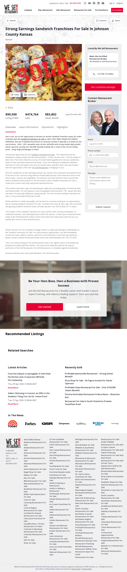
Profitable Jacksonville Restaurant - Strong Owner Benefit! (89, 375)
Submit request (103, 207)
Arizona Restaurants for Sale (34, 459)
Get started (44, 306)
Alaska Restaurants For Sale (34, 448)
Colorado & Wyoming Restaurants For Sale (33, 530)
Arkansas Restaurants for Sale (35, 464)
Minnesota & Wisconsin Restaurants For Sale (85, 459)
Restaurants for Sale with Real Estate (112, 456)
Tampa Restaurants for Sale (111, 517)
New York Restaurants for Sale (86, 504)
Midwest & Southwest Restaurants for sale (84, 448)
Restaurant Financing (84, 543)
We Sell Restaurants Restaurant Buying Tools (86, 539)
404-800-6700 (75, 3)
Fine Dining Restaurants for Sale (59, 456)
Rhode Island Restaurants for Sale (112, 472)
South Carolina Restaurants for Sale (110, 496)
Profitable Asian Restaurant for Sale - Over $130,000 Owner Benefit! (90, 389)
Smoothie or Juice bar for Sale (112, 491)
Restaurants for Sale (84, 557)
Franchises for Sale (57, 475)
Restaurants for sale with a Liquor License (112, 445)
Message (91, 173)
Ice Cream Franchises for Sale (60, 505)
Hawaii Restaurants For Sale (59, 500)
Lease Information (28, 127)
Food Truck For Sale (57, 469)
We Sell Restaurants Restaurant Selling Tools (86, 547)
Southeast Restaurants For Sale (111, 502)
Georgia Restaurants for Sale (60, 479)
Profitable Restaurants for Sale (85, 528)
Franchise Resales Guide (59, 472)
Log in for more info (73, 114)
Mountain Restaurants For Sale (85, 470)
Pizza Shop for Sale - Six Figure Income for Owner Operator (88, 382)
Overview (10, 127)
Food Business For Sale (59, 466)
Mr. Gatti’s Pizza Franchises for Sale (83, 475)
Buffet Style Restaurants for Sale (34, 495)
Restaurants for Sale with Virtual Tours (112, 461)
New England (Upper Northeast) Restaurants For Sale (85, 492)
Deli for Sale (29, 540)
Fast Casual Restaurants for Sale (60, 451)
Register (119, 3)
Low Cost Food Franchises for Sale (60, 548)
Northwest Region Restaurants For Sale (84, 520)
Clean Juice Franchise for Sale (34, 519)
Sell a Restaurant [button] (63, 10)
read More (13, 387)
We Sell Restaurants (40, 167)
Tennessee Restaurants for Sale (111, 523)
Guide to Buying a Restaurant (57, 484)
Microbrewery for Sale (84, 445)
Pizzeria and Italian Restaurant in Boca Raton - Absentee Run (92, 396)
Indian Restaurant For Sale (59, 510)
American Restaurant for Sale (35, 454)
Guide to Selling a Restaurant (57, 489)
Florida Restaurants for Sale (59, 461)
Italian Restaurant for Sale (59, 521)
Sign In (111, 3)
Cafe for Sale (29, 500)
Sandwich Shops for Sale (111, 482)
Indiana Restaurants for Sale (60, 516)
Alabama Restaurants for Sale (35, 443)
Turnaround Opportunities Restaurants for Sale (110, 535)
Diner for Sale (30, 543)
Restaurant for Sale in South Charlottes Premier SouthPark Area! (88, 403)
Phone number (94, 151)
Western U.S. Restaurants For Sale (112, 547)
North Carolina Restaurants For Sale (84, 509)
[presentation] (107, 196)
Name (90, 139)
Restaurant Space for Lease (84, 553)
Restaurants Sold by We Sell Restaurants (111, 467)
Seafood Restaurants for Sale (112, 486)
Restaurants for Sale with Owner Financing (112, 451)
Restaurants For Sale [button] (82, 10)
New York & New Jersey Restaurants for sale (85, 499)
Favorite (101, 20)
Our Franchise (117, 10)
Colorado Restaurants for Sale (35, 535)
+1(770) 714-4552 (103, 74)
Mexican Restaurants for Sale (60, 553)
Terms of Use (76, 569)
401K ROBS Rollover (32, 439)
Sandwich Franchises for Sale (33, 139)
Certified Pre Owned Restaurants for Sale (33, 514)
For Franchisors (101, 10)
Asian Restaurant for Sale (35, 469)
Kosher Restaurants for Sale (59, 532)
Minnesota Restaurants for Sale (85, 464)
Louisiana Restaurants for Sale (59, 542)
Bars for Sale (29, 478)
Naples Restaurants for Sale (85, 486)
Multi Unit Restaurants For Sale (85, 480)
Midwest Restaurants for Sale (86, 454)
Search (11, 20)
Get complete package (103, 87)
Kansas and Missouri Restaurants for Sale (58, 526)
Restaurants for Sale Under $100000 (110, 440)
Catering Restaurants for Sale (35, 503)
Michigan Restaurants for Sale (86, 440)
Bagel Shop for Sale (32, 472)
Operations (48, 127)
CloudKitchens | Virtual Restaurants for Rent (34, 525)
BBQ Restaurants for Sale (35, 481)
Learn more (83, 306)
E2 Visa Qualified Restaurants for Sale (58, 440)
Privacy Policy (87, 569)
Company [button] (28, 10)
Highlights (62, 127)
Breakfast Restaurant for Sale (35, 490)
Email (90, 162)
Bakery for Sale (30, 475)
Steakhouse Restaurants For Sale (112, 507)
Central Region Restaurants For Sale (33, 509)
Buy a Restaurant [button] (45, 10)
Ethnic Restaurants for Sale (59, 445)
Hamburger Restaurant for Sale (59, 494)
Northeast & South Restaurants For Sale (84, 515)
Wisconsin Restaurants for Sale (111, 552)
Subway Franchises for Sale (111, 512)
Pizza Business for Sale (85, 525)
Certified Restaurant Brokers (84, 534)
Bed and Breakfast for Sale (33, 484)
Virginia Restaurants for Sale (111, 541)
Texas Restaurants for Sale (111, 528)
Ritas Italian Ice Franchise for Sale (112, 477)
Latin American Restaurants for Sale (58, 537)
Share (116, 20)
